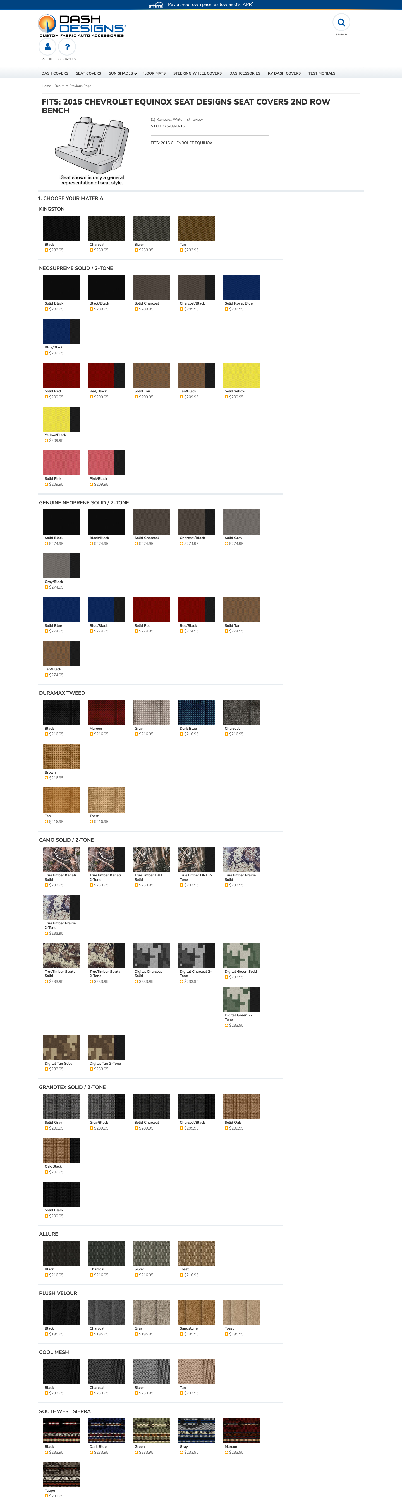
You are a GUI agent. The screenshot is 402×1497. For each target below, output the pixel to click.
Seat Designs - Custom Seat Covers (102, 1326)
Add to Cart (323, 230)
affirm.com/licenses (111, 1467)
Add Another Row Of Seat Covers (323, 263)
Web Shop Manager (319, 1490)
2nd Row (146, 1326)
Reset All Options (323, 281)
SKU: (155, 101)
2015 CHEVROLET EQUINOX (72, 1311)
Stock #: (53, 1296)
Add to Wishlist (323, 243)
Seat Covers (56, 1326)
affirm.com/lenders (55, 1452)
